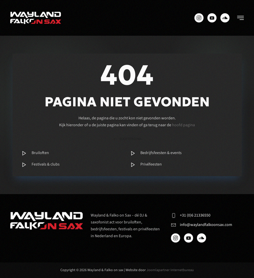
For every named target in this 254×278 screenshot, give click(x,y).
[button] (240, 18)
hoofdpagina (127, 139)
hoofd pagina (183, 125)
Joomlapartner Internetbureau (170, 270)
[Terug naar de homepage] (35, 18)
